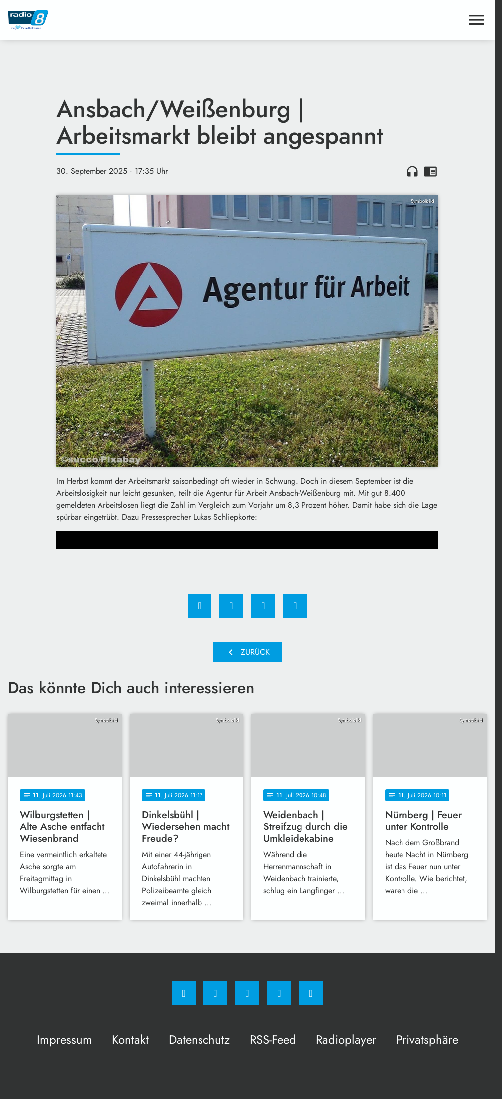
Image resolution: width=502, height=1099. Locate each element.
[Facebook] (184, 993)
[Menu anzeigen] (477, 20)
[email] (311, 993)
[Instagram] (215, 993)
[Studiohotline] (279, 993)
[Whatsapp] (247, 993)
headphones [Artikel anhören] (412, 171)
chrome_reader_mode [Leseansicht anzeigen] (430, 171)
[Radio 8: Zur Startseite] (127, 20)
